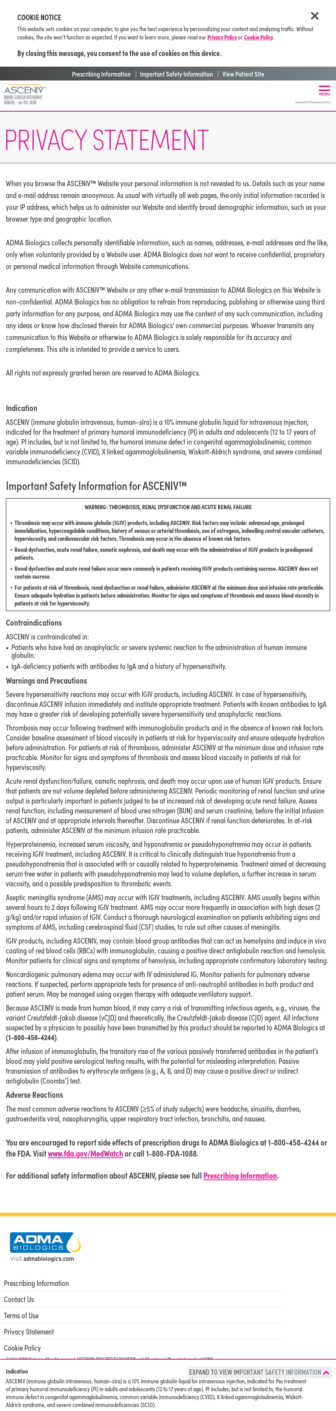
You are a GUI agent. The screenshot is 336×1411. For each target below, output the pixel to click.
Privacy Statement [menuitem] (29, 1331)
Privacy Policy (222, 36)
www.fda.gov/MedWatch (85, 1153)
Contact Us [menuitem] (19, 1299)
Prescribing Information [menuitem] (36, 1283)
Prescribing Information (101, 73)
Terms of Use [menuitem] (21, 1315)
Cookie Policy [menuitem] (22, 1347)
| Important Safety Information (173, 73)
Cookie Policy (258, 36)
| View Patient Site (240, 73)
